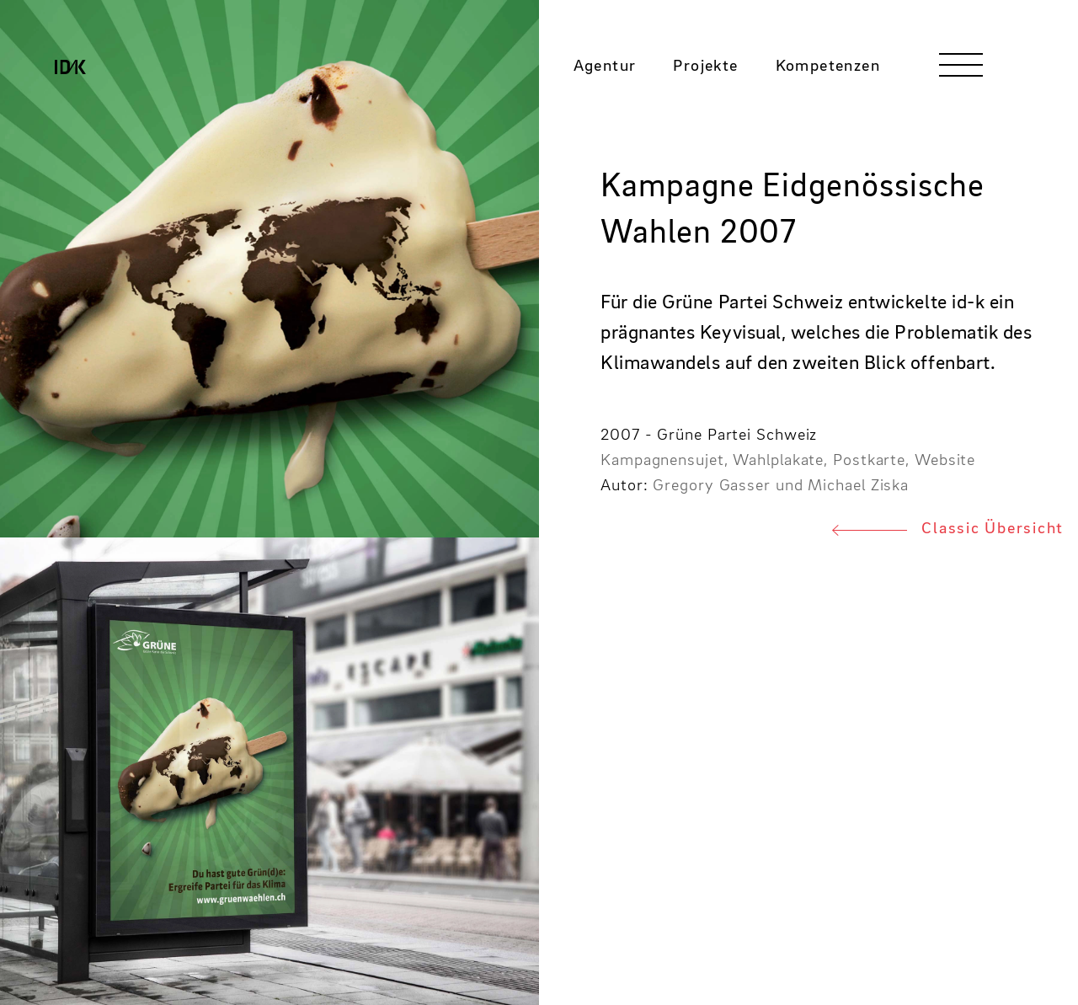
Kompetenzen (828, 73)
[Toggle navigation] (961, 71)
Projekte (705, 73)
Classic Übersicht (992, 529)
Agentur (605, 73)
